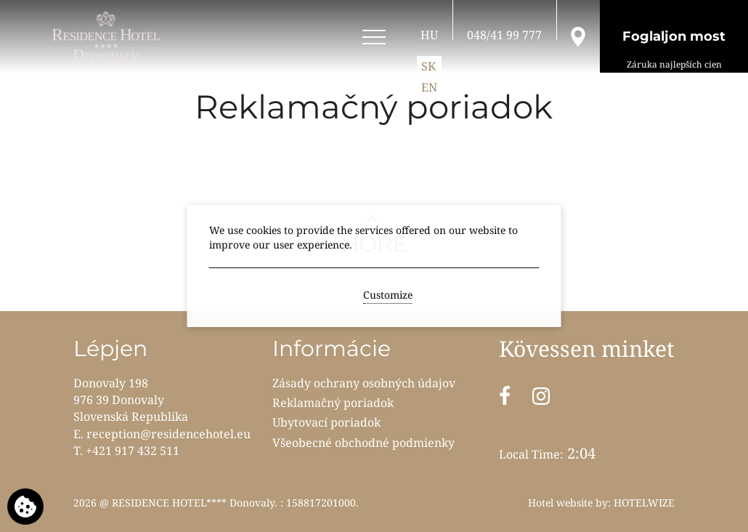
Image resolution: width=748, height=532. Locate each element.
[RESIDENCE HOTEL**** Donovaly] (108, 36)
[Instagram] (541, 396)
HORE (374, 243)
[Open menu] (374, 37)
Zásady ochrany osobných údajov (363, 383)
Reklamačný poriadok (333, 403)
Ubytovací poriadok (326, 422)
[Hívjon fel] (504, 35)
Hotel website (560, 502)
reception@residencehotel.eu (168, 434)
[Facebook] (505, 396)
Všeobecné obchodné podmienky (363, 443)
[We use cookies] (25, 506)
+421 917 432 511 (132, 451)
